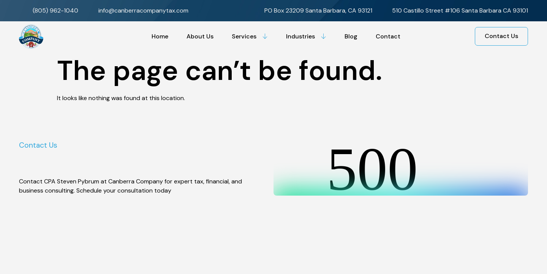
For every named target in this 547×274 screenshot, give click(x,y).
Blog (351, 36)
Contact (388, 36)
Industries (306, 36)
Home (160, 36)
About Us (200, 36)
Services (250, 36)
